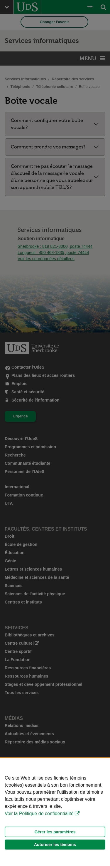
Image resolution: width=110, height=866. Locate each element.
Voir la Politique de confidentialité (39, 813)
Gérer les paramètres (54, 832)
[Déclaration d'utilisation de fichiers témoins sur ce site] (55, 812)
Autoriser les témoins (55, 844)
